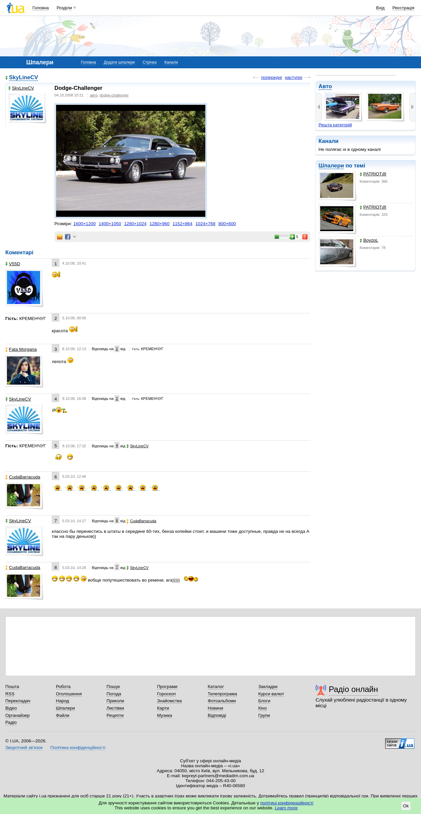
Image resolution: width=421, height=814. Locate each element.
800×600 (227, 223)
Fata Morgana (21, 349)
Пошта (12, 686)
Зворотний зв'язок (23, 747)
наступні (293, 77)
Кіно (262, 708)
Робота (63, 686)
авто (94, 95)
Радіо (11, 722)
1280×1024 (135, 223)
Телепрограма (222, 693)
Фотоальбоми (222, 700)
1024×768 (205, 223)
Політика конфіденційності (77, 747)
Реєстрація (403, 7)
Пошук (113, 686)
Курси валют (271, 693)
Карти (163, 708)
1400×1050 (110, 223)
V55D (12, 263)
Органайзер (17, 715)
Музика (164, 715)
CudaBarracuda (22, 476)
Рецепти (115, 715)
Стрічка (150, 62)
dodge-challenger (114, 95)
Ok (406, 805)
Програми (167, 686)
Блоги (264, 700)
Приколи (115, 700)
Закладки (267, 686)
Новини (215, 708)
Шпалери (331, 165)
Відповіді (217, 715)
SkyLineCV (23, 77)
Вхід (380, 7)
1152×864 (182, 223)
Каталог (216, 686)
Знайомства (169, 700)
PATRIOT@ (373, 173)
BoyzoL (369, 240)
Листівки (115, 708)
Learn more (286, 807)
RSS (10, 693)
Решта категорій (335, 124)
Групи (264, 715)
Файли (62, 715)
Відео (11, 708)
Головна (41, 7)
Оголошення (69, 693)
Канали (171, 62)
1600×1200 (84, 223)
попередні (271, 77)
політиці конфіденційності (287, 802)
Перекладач (17, 700)
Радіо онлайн (353, 689)
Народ (62, 700)
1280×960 (160, 223)
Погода (113, 693)
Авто (325, 86)
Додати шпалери (119, 62)
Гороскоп (166, 693)
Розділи (64, 7)
